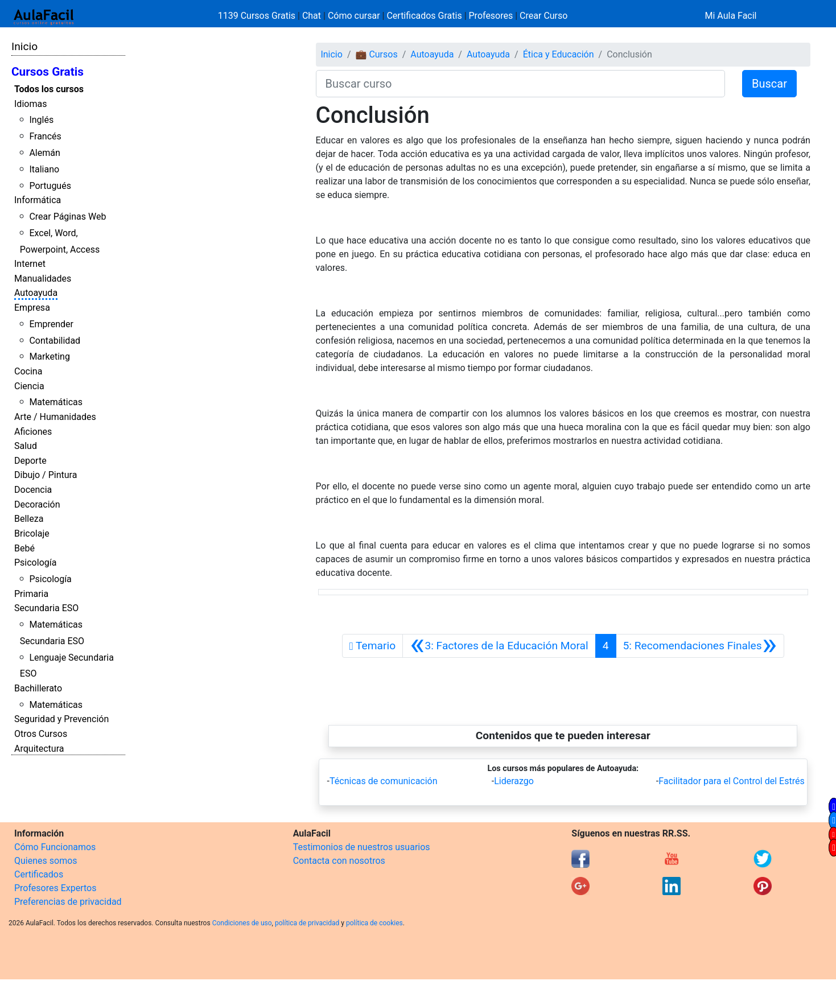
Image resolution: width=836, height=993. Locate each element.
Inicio (24, 46)
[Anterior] (499, 646)
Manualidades (42, 278)
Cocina (28, 371)
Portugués (50, 185)
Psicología (35, 562)
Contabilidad (54, 340)
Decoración (37, 504)
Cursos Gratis (47, 72)
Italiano (44, 169)
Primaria (31, 593)
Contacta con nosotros (339, 860)
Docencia (33, 489)
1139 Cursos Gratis (258, 15)
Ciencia (29, 386)
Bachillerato (38, 688)
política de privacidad (307, 923)
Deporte (30, 460)
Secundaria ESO (46, 608)
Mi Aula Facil (730, 15)
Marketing (49, 356)
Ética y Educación (558, 54)
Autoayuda (35, 292)
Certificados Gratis (424, 15)
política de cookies (374, 923)
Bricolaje (32, 533)
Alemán (44, 152)
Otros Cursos (40, 733)
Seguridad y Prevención (61, 719)
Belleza (28, 518)
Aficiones (33, 431)
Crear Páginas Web (67, 216)
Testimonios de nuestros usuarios (361, 847)
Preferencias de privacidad (68, 901)
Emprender (51, 324)
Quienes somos (45, 860)
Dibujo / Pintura (45, 474)
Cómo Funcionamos (55, 847)
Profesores (491, 15)
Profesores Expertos (55, 888)
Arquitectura (39, 748)
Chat (311, 15)
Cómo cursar (354, 15)
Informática (37, 200)
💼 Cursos (376, 54)
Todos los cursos (49, 89)
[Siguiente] (700, 646)
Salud (25, 445)
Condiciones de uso (242, 923)
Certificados (38, 874)
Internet (30, 263)
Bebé (24, 548)
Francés (45, 136)
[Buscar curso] (520, 83)
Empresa (32, 307)
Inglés (41, 119)
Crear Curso (543, 15)
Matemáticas (56, 402)
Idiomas (30, 103)
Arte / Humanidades (55, 416)
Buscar (769, 83)
